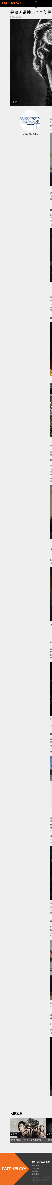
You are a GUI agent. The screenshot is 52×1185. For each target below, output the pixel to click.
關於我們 (35, 1165)
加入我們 (35, 1174)
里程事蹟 (35, 1168)
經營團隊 (35, 1171)
